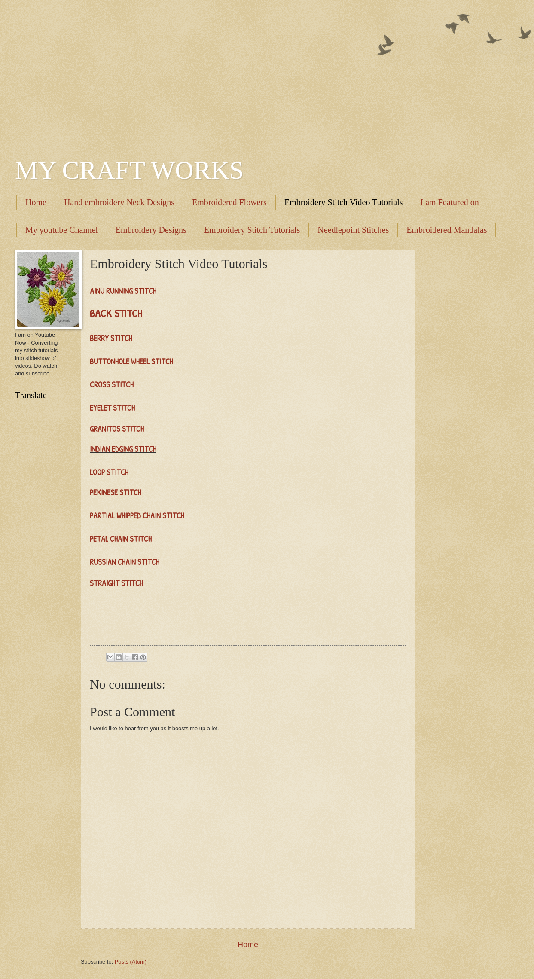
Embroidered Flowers (229, 202)
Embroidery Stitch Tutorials (252, 230)
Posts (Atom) (130, 961)
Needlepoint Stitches (353, 230)
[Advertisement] (267, 73)
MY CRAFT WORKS (129, 170)
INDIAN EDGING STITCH (123, 449)
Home (35, 202)
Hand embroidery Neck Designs (119, 202)
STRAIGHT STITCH (116, 583)
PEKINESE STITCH (115, 492)
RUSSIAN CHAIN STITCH (125, 562)
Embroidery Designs (151, 230)
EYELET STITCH (112, 408)
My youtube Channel (61, 230)
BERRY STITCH (112, 338)
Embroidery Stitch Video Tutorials (343, 202)
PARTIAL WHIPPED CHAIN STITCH (137, 515)
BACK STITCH (116, 313)
